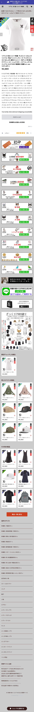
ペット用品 (4, 657)
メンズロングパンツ (6, 652)
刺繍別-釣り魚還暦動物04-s (9, 557)
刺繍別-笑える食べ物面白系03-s (10, 562)
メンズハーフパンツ (6, 646)
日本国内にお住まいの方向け (17, 122)
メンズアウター (5, 641)
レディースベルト (5, 620)
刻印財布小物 (5, 578)
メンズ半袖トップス (6, 636)
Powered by (17, 695)
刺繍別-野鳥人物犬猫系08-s (9, 536)
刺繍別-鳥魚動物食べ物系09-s (10, 531)
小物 (2, 599)
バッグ (3, 589)
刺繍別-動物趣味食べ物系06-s (10, 547)
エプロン (3, 604)
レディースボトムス (6, 615)
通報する (30, 126)
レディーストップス (6, 610)
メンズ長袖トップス (6, 631)
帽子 (2, 594)
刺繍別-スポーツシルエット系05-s (10, 552)
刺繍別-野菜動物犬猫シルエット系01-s (12, 573)
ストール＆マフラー (6, 583)
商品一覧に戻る (17, 514)
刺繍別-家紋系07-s (7, 541)
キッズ (3, 625)
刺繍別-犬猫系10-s (6, 526)
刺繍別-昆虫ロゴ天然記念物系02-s (11, 568)
